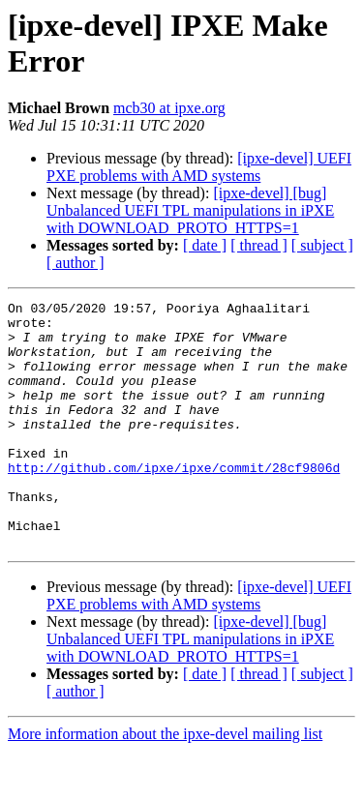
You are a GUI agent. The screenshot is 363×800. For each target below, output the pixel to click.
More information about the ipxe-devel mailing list (165, 783)
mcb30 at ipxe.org (169, 108)
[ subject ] (322, 245)
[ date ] (205, 245)
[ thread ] (258, 245)
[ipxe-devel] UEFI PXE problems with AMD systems (198, 167)
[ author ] (75, 262)
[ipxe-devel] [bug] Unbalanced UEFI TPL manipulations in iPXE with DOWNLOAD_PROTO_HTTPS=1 (190, 210)
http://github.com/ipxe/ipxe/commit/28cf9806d (174, 502)
